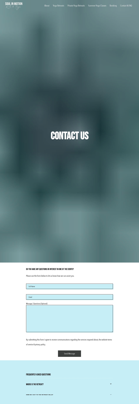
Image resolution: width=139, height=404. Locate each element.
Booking (113, 5)
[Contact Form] (69, 353)
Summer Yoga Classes (97, 5)
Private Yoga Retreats (76, 5)
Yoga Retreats (58, 5)
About (46, 5)
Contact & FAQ (126, 5)
